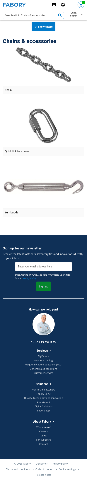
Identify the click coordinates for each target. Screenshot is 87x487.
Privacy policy (60, 463)
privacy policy (29, 278)
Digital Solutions (44, 406)
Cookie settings (67, 469)
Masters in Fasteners (43, 389)
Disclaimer (42, 463)
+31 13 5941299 (43, 342)
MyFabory (43, 356)
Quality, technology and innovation (43, 398)
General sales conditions (43, 368)
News (43, 435)
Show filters (43, 27)
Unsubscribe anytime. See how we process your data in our (42, 276)
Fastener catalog (43, 360)
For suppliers (43, 439)
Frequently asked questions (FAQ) (43, 364)
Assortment (43, 402)
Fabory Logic (43, 394)
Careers (43, 431)
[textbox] (33, 15)
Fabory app (43, 410)
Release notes (43, 474)
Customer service (43, 373)
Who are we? (43, 427)
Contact (43, 444)
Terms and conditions (18, 469)
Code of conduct (44, 469)
